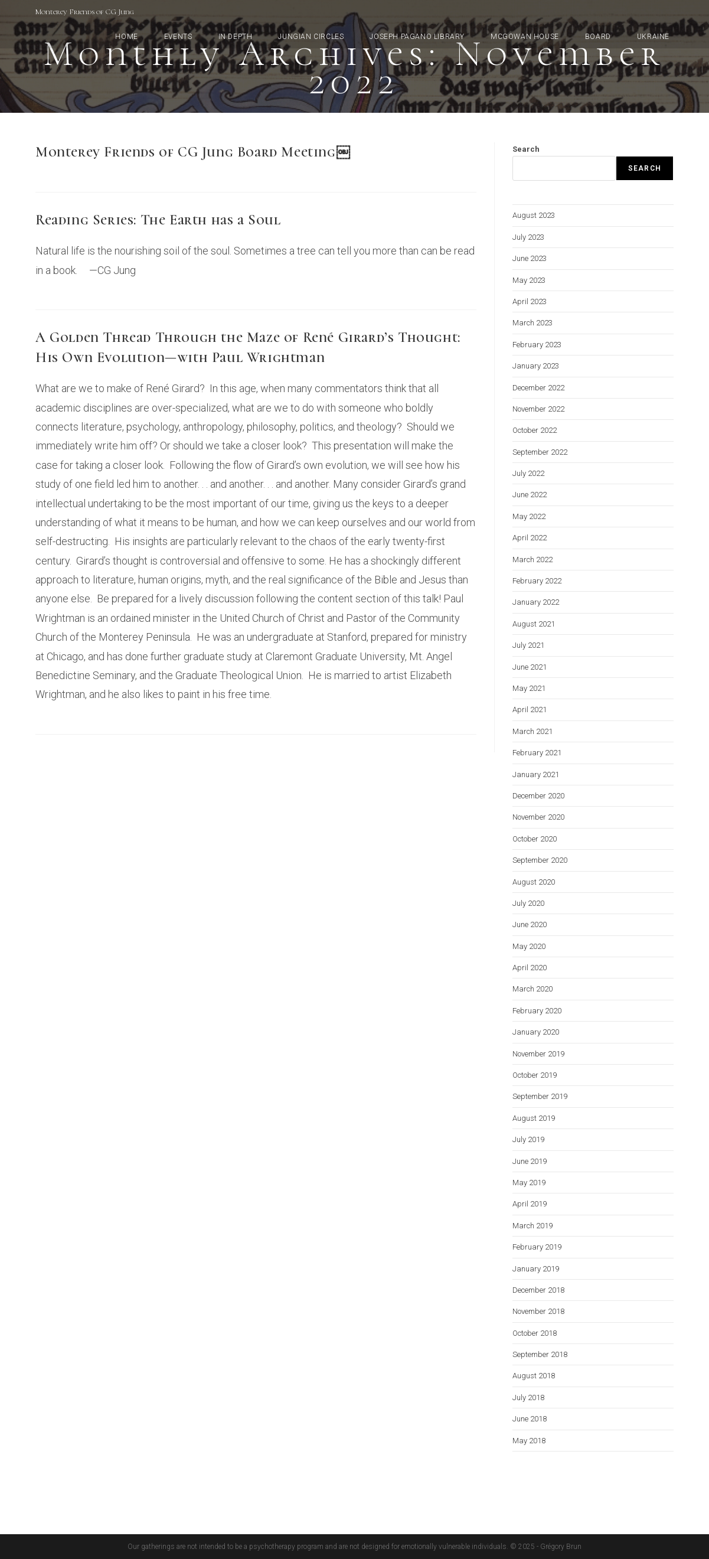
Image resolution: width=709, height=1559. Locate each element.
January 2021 (535, 774)
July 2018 (528, 1397)
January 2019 (535, 1268)
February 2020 (536, 1010)
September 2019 (539, 1096)
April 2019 (529, 1203)
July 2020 (528, 903)
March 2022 (532, 559)
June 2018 (529, 1418)
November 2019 (538, 1053)
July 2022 (528, 473)
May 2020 (528, 946)
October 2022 (534, 430)
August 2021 (533, 623)
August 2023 (533, 215)
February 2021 (536, 752)
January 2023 (535, 365)
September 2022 (539, 452)
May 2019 (528, 1182)
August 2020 (533, 882)
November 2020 (538, 817)
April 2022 (529, 537)
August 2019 (533, 1118)
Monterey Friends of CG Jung (84, 12)
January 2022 (535, 602)
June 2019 (529, 1161)
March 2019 (532, 1225)
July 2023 (528, 237)
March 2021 (532, 731)
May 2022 (528, 516)
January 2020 (535, 1032)
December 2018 (538, 1290)
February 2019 (536, 1246)
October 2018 (534, 1333)
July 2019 (528, 1139)
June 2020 (529, 924)
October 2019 (534, 1075)
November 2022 (538, 409)
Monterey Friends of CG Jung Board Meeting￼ (192, 152)
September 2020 (539, 860)
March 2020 (532, 988)
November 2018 (538, 1311)
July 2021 (528, 645)
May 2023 (528, 280)
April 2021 (529, 709)
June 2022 (529, 494)
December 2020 (538, 795)
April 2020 (529, 967)
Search (526, 149)
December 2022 (538, 387)
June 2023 (529, 258)
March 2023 (532, 322)
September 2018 (539, 1354)
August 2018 (533, 1375)
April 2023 (529, 301)
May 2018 (528, 1440)
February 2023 (536, 344)
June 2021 (529, 667)
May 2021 (528, 688)
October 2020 (534, 838)
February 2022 (536, 580)
